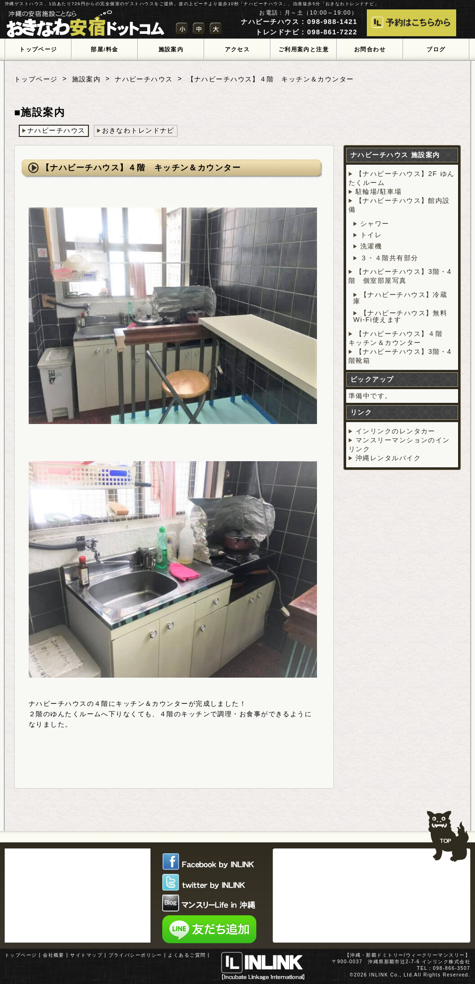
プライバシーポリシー (135, 955)
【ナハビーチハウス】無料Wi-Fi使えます (400, 316)
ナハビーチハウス (144, 79)
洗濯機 (371, 246)
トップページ (36, 79)
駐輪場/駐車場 (379, 191)
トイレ (371, 235)
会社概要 (53, 955)
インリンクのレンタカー (395, 431)
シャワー (374, 223)
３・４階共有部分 (389, 258)
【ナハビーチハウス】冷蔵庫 (400, 298)
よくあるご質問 (187, 955)
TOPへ (448, 832)
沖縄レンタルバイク (388, 458)
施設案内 (86, 79)
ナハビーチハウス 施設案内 (395, 155)
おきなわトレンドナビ (138, 130)
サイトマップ (86, 955)
